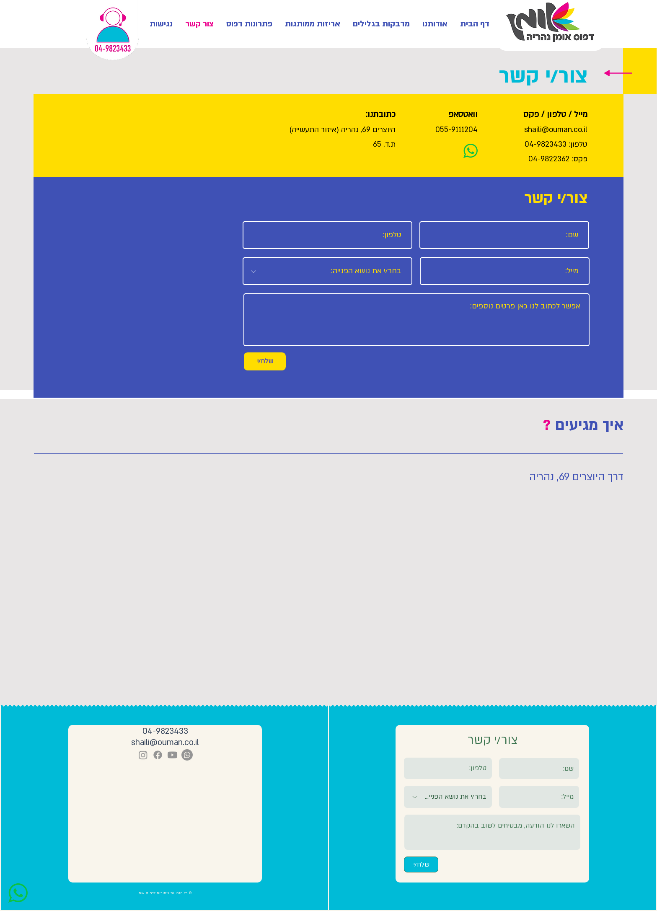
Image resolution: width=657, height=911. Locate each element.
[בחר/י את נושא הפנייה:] (327, 271)
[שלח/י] (264, 361)
